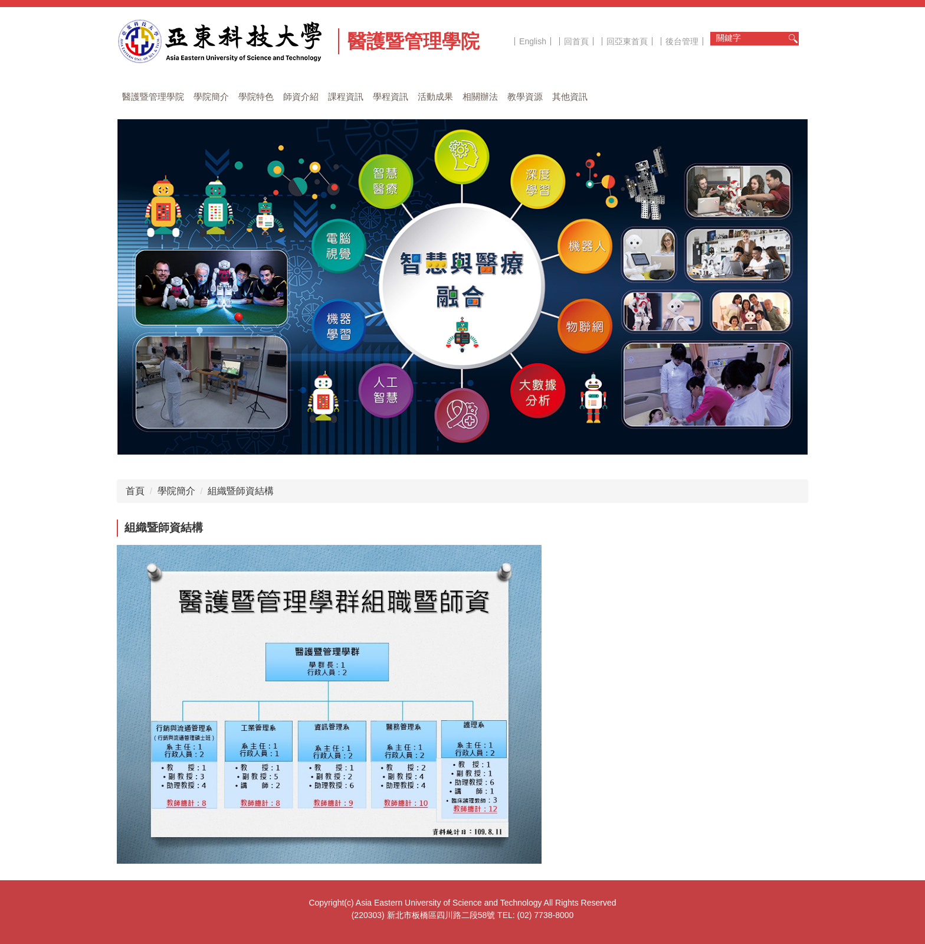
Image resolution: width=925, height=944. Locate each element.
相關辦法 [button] (480, 97)
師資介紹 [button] (301, 97)
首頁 (135, 491)
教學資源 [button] (525, 97)
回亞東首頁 (627, 41)
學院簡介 (176, 491)
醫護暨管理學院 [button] (153, 97)
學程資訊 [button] (390, 97)
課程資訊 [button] (345, 97)
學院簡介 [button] (211, 97)
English (532, 41)
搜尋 (793, 38)
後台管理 (681, 41)
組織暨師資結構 (241, 491)
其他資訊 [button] (570, 97)
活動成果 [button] (435, 97)
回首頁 (576, 41)
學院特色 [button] (256, 97)
